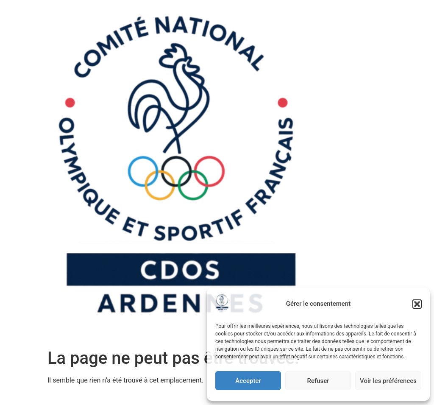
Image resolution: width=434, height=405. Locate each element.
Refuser (318, 381)
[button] (417, 304)
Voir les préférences (388, 381)
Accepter (248, 381)
